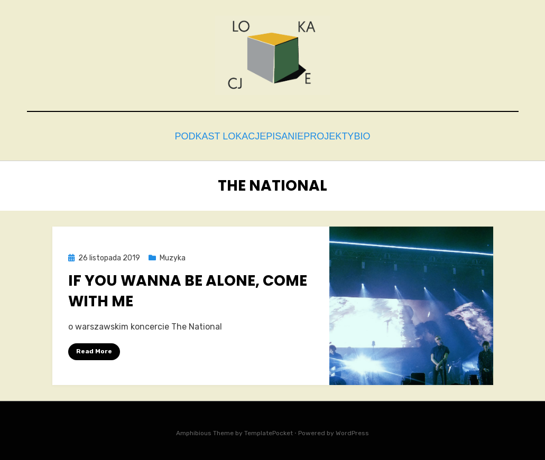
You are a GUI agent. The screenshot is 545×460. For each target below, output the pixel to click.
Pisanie (276, 134)
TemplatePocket (268, 430)
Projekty (329, 134)
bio (373, 134)
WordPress (352, 430)
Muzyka (173, 255)
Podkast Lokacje (204, 134)
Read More (94, 348)
